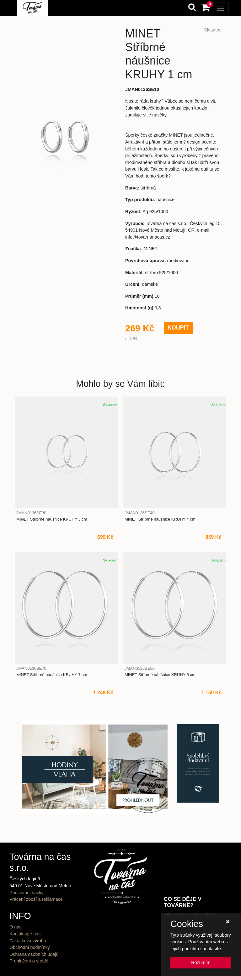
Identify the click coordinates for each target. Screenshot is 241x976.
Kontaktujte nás (24, 933)
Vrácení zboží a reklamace (36, 899)
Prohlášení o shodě (28, 960)
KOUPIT (178, 327)
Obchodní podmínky (29, 947)
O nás (15, 926)
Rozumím (201, 962)
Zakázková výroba (27, 940)
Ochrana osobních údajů (34, 954)
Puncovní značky (26, 892)
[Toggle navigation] (220, 8)
